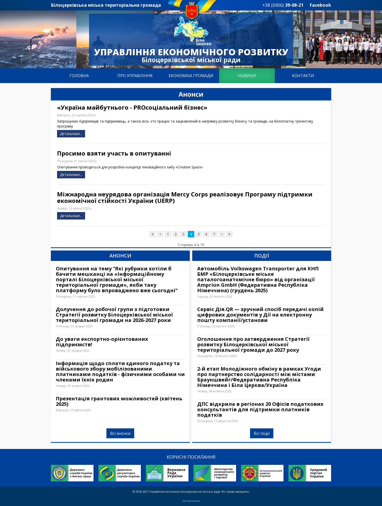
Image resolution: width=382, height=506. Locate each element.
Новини (247, 75)
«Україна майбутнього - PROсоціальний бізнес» (132, 107)
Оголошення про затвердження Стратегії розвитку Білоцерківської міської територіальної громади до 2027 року (253, 344)
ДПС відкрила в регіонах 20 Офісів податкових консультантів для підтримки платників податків (260, 409)
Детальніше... (71, 133)
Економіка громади (191, 75)
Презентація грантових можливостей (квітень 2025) (119, 401)
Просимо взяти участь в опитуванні (114, 153)
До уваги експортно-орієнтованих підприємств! (102, 341)
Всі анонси (120, 433)
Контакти (303, 75)
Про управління (135, 75)
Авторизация (191, 500)
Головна (79, 75)
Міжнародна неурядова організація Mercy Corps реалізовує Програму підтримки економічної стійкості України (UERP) (185, 197)
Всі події (262, 433)
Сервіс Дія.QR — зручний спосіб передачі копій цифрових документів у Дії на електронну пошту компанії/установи (260, 315)
